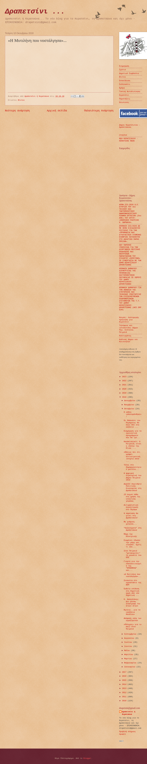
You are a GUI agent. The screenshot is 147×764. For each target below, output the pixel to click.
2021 (125, 385)
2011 (125, 697)
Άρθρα (122, 88)
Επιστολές (124, 102)
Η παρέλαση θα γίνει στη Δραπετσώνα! (131, 515)
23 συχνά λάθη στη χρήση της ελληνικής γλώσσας (132, 497)
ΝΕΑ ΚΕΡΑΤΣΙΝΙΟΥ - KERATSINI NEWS (128, 140)
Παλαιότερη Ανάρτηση (98, 110)
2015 (125, 680)
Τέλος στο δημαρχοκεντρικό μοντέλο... (132, 467)
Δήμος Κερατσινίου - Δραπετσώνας (129, 126)
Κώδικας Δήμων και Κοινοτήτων (128, 340)
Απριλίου (129, 654)
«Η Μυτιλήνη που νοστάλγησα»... (132, 575)
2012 (125, 693)
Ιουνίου (128, 646)
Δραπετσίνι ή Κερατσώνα (128, 713)
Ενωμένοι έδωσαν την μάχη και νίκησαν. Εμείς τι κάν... (132, 543)
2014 (125, 684)
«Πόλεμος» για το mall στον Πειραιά (132, 626)
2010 (125, 701)
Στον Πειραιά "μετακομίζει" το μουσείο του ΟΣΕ (132, 554)
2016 (125, 676)
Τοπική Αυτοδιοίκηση (129, 92)
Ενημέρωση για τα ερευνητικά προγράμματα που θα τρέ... (132, 434)
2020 (125, 389)
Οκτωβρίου (129, 409)
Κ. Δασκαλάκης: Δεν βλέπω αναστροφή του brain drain (132, 602)
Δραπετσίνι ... (35, 11)
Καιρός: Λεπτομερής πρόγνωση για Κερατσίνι (129, 319)
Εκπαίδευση (124, 81)
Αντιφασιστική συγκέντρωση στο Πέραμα (131, 507)
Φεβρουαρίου (130, 663)
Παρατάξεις (124, 99)
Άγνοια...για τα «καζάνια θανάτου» (132, 612)
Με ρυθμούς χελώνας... (130, 523)
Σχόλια (122, 70)
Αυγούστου (129, 638)
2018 (125, 397)
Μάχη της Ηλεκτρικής (130, 535)
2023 (125, 377)
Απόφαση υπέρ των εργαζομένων (132, 619)
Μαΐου (127, 650)
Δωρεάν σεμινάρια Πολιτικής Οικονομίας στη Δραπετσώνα (132, 487)
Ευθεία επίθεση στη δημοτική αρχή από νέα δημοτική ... (131, 592)
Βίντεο (21, 100)
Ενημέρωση (124, 66)
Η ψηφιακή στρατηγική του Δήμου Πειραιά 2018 (132, 476)
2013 (125, 688)
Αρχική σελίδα (57, 110)
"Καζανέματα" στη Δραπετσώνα (132, 529)
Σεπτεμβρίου (130, 634)
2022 (125, 381)
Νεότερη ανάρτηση (17, 110)
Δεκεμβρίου (130, 401)
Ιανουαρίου (130, 667)
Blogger (87, 758)
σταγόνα (123, 135)
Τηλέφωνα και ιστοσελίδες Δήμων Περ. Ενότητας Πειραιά (128, 328)
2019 (125, 393)
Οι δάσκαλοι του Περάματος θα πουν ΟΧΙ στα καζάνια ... (132, 423)
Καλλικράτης (125, 336)
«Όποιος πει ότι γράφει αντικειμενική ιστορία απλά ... (132, 456)
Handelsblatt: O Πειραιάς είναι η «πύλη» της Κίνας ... (132, 445)
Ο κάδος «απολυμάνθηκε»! (132, 414)
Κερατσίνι (124, 95)
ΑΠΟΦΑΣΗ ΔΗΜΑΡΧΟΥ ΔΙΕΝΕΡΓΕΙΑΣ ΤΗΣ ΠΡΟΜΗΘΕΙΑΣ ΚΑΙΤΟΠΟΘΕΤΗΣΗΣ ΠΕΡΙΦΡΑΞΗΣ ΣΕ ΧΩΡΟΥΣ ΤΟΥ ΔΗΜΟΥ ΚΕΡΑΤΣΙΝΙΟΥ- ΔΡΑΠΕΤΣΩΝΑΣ (130, 276)
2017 (125, 672)
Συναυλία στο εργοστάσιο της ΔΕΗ (132, 582)
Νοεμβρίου (129, 405)
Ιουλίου (128, 642)
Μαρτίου (128, 659)
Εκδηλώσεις (124, 84)
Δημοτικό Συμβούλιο (129, 73)
